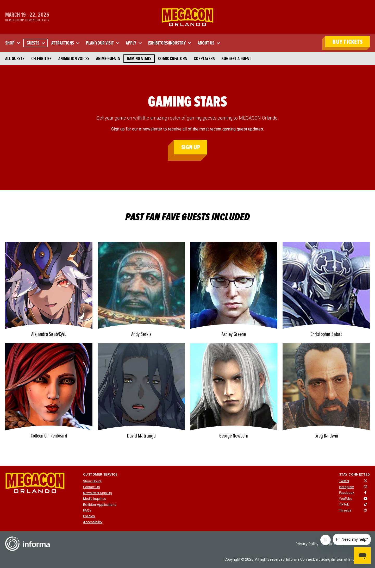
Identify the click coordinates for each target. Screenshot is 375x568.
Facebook (346, 493)
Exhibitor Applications (99, 505)
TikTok (344, 504)
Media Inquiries (94, 499)
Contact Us (91, 487)
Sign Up (190, 147)
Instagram (346, 487)
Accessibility (92, 522)
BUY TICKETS (347, 42)
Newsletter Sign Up (97, 493)
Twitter (344, 481)
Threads (345, 510)
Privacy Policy (307, 543)
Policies (89, 516)
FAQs (87, 510)
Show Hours (92, 481)
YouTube (345, 499)
